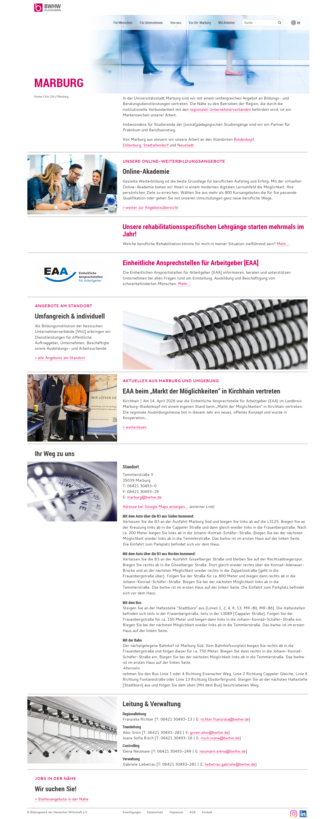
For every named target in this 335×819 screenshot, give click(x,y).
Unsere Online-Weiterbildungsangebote (174, 161)
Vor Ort (50, 96)
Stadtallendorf (156, 145)
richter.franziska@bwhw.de (224, 719)
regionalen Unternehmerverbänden (220, 109)
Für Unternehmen (151, 22)
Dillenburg (132, 145)
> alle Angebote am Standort (60, 357)
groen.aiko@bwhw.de (209, 732)
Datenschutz (155, 812)
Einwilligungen (132, 812)
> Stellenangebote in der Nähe (61, 799)
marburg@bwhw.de (144, 497)
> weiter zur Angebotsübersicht (150, 207)
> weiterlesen (135, 427)
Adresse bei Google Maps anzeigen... (155, 506)
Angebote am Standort (63, 305)
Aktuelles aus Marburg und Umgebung (171, 380)
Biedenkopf (244, 139)
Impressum (176, 812)
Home (38, 96)
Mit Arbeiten (226, 22)
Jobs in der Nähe (55, 778)
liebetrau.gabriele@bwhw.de (230, 764)
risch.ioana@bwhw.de (220, 738)
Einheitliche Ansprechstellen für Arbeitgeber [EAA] (191, 262)
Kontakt (207, 812)
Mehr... (283, 243)
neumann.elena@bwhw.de (223, 751)
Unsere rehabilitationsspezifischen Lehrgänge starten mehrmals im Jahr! (213, 230)
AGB (192, 812)
